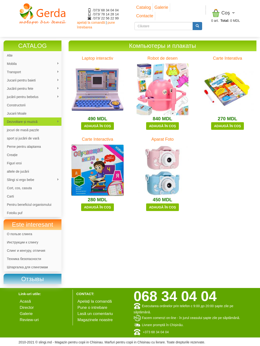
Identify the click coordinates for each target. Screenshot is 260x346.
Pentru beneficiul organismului (29, 205)
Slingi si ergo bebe (31, 180)
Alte (10, 55)
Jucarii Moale (16, 113)
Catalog (143, 7)
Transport (31, 72)
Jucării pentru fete (31, 89)
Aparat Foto (162, 139)
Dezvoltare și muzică (31, 122)
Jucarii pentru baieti (31, 80)
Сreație (12, 155)
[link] (32, 279)
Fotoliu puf (14, 213)
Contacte (144, 15)
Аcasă (25, 301)
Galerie (161, 7)
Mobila (31, 64)
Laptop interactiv (97, 58)
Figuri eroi (14, 163)
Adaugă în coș (97, 126)
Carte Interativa (227, 58)
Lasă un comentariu (95, 313)
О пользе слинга (19, 234)
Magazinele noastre (95, 320)
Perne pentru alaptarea (24, 146)
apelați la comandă (91, 22)
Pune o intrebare (92, 307)
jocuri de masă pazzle (23, 130)
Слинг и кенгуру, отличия (26, 250)
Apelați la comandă (95, 301)
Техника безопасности (24, 259)
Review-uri (29, 320)
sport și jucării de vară (23, 138)
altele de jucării (18, 171)
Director (27, 307)
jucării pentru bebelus (31, 97)
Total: (224, 20)
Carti (10, 196)
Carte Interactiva (97, 139)
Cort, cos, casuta (19, 188)
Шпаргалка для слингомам (27, 267)
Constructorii (16, 105)
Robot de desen (162, 58)
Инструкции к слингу (22, 242)
